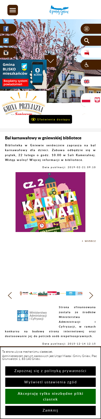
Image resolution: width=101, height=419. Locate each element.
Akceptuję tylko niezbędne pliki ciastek (51, 396)
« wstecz (89, 240)
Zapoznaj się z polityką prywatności (50, 371)
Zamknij (50, 410)
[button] (12, 10)
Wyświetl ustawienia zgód (50, 382)
